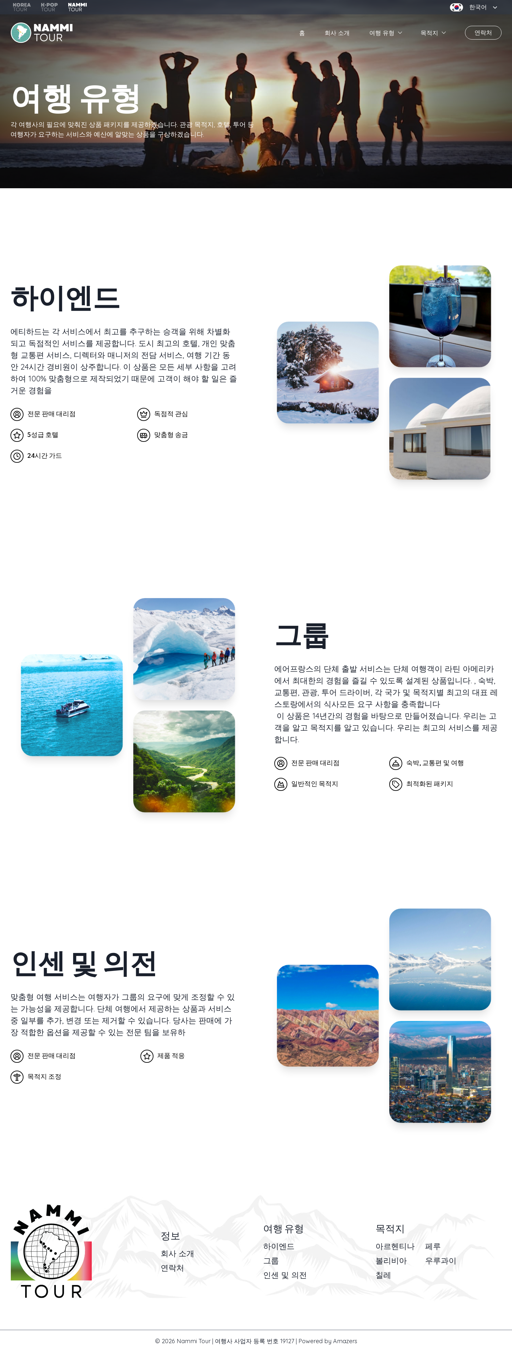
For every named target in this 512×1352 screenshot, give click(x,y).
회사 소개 (337, 33)
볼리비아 (391, 1260)
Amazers (345, 1341)
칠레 (383, 1275)
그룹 (271, 1260)
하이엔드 (279, 1246)
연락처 (483, 32)
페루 (433, 1246)
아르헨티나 (395, 1246)
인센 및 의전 (285, 1275)
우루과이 (440, 1260)
